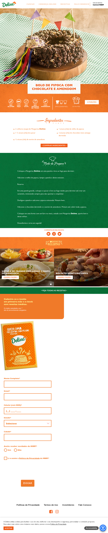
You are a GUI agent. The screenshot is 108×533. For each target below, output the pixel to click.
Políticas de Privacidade (28, 505)
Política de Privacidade (29, 458)
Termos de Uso (51, 505)
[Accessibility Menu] (103, 528)
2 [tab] (54, 284)
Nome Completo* (12, 378)
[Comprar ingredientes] (54, 145)
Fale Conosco (81, 4)
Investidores (68, 505)
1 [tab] (51, 284)
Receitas (65, 4)
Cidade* (7, 432)
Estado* (7, 418)
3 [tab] (57, 284)
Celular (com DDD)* (13, 405)
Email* (7, 391)
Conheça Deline (47, 4)
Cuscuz (31, 4)
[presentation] (28, 471)
